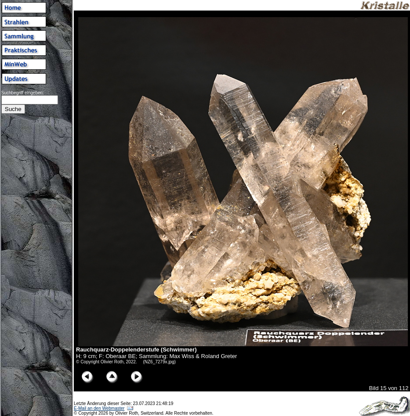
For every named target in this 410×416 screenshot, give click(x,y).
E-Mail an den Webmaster (99, 408)
